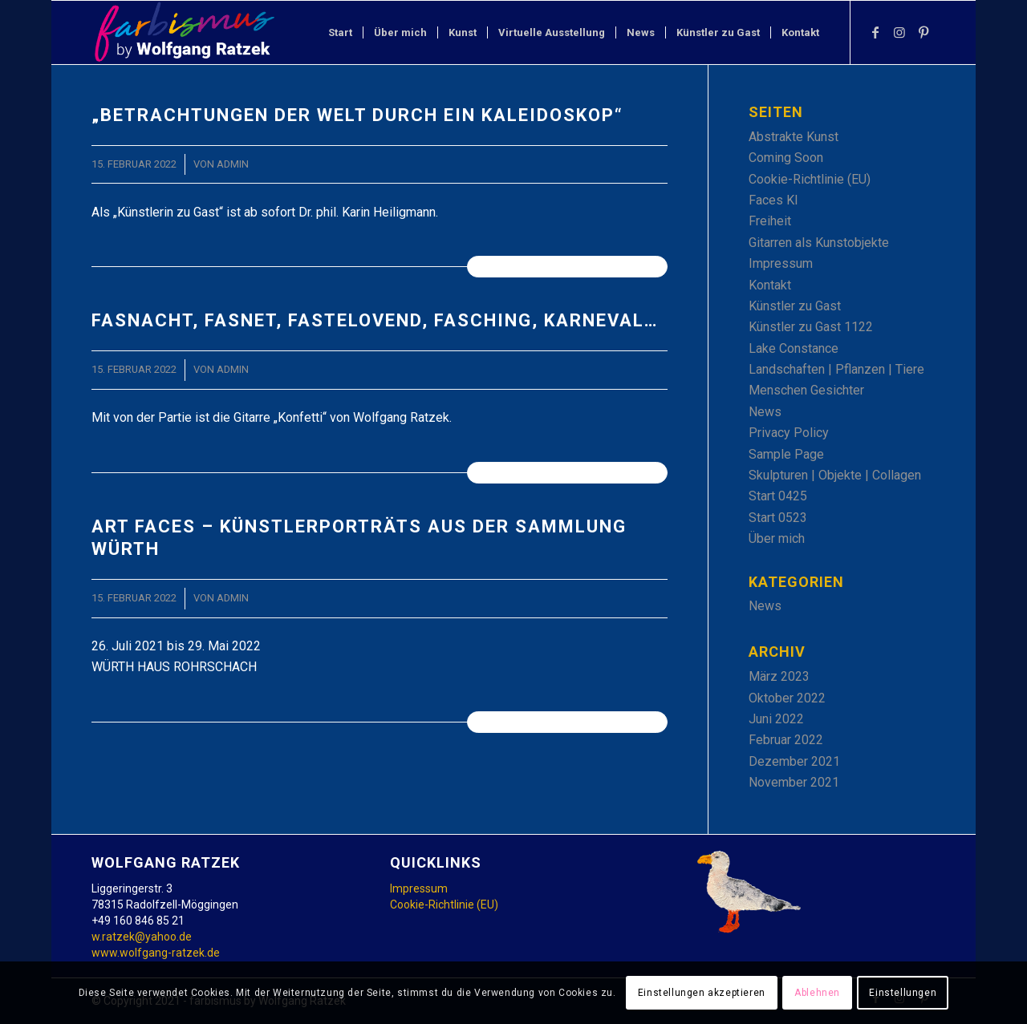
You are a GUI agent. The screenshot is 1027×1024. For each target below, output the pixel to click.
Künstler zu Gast (795, 306)
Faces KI (773, 200)
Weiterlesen (567, 266)
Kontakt (770, 285)
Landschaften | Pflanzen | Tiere (836, 369)
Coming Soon (786, 157)
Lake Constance (793, 348)
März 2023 (779, 676)
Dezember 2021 (794, 761)
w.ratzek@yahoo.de (141, 936)
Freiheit (770, 221)
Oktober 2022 (787, 698)
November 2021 (794, 782)
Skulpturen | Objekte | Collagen (835, 475)
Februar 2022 (786, 739)
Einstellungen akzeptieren (701, 992)
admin (233, 164)
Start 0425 (778, 496)
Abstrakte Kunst (793, 136)
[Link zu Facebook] (875, 32)
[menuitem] (340, 32)
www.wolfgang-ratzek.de (155, 952)
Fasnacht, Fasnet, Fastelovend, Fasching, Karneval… (374, 320)
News (765, 411)
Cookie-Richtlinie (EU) (810, 179)
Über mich (777, 538)
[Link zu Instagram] (899, 32)
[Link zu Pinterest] (923, 32)
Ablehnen (817, 992)
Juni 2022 (776, 719)
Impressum (781, 263)
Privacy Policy (789, 432)
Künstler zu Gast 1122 (811, 326)
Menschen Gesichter (806, 390)
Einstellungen (902, 992)
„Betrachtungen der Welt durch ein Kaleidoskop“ (357, 115)
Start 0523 (778, 517)
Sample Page (786, 454)
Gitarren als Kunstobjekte (819, 242)
